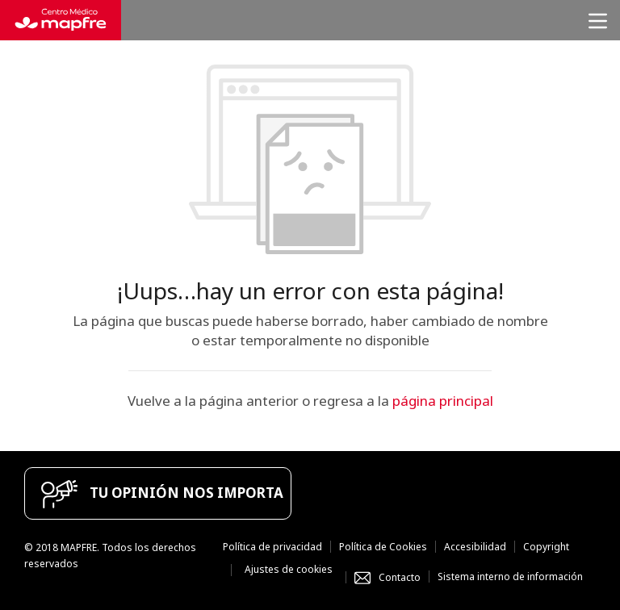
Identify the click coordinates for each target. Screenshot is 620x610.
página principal (442, 400)
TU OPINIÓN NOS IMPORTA (186, 492)
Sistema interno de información (510, 576)
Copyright (546, 547)
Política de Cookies (383, 547)
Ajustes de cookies (289, 569)
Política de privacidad (272, 547)
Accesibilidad (475, 547)
